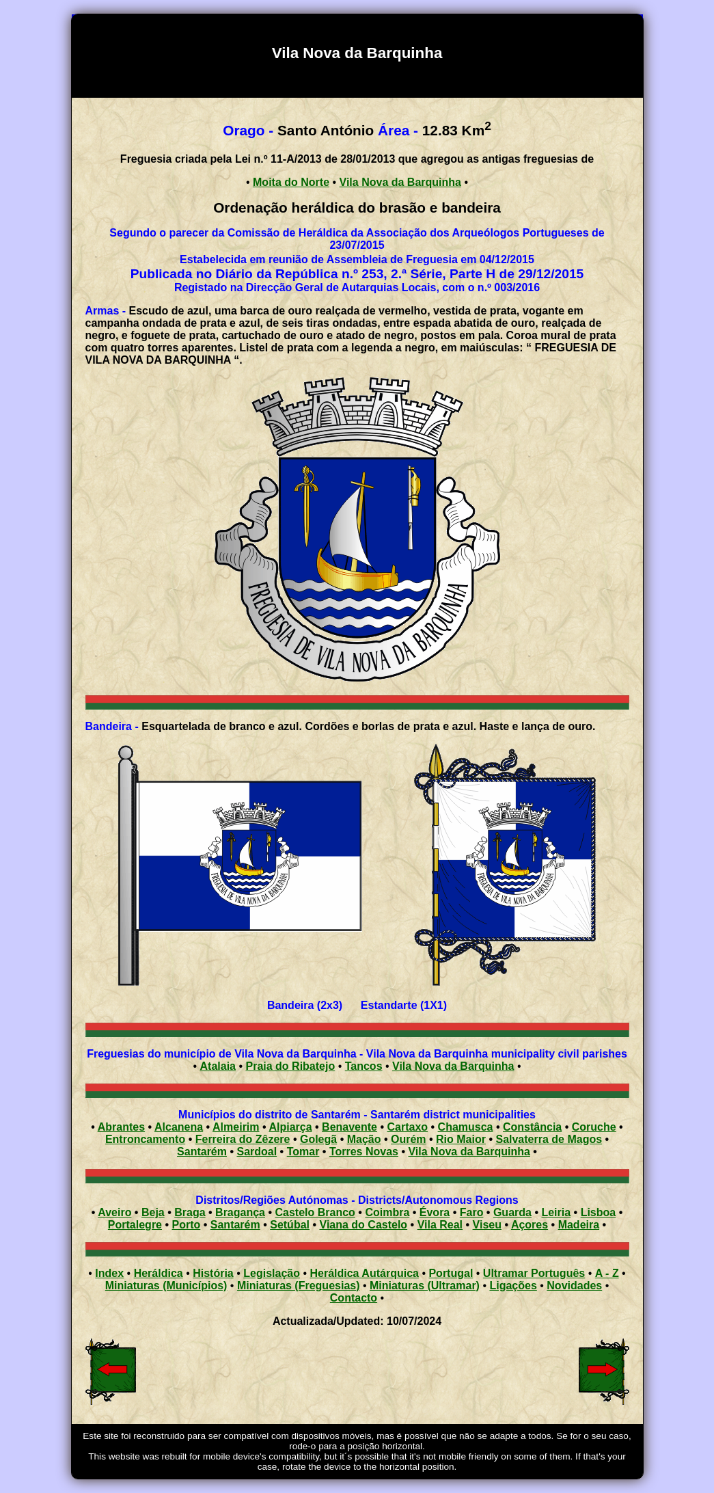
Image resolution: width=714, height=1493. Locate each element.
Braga (189, 1212)
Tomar (303, 1151)
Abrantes (121, 1127)
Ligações (512, 1285)
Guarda (512, 1212)
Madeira (578, 1224)
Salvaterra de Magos (548, 1139)
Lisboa (598, 1212)
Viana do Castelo (364, 1224)
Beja (153, 1212)
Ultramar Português (534, 1273)
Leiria (556, 1212)
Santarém (202, 1151)
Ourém (408, 1139)
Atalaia (218, 1066)
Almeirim (235, 1127)
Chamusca (465, 1127)
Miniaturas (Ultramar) (425, 1285)
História (213, 1273)
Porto (186, 1224)
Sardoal (256, 1151)
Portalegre (135, 1224)
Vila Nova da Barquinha (400, 182)
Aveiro (114, 1212)
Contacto (353, 1298)
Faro (472, 1212)
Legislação (271, 1273)
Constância (532, 1127)
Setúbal (290, 1224)
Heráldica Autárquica (364, 1273)
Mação (364, 1139)
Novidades (574, 1285)
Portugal (450, 1273)
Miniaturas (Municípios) (166, 1285)
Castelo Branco (315, 1212)
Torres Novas (363, 1151)
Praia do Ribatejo (290, 1066)
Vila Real (440, 1224)
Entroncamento (145, 1139)
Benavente (349, 1127)
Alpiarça (290, 1127)
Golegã (318, 1139)
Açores (529, 1224)
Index (109, 1273)
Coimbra (387, 1212)
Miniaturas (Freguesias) (298, 1285)
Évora (435, 1212)
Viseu (487, 1224)
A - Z (607, 1273)
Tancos (364, 1066)
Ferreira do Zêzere (242, 1139)
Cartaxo (407, 1127)
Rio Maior (461, 1139)
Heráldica (158, 1273)
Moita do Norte (291, 182)
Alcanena (178, 1127)
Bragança (240, 1212)
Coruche (594, 1127)
